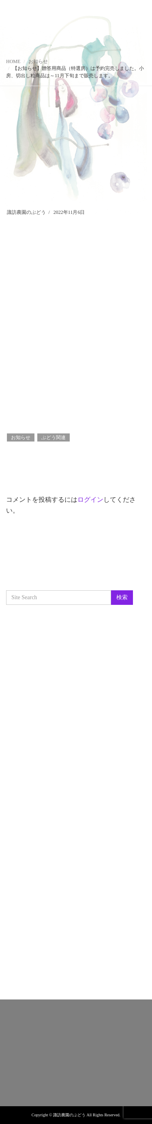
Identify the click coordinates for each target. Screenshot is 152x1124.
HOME (13, 61)
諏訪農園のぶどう (26, 212)
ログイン (90, 499)
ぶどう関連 (53, 437)
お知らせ (38, 61)
